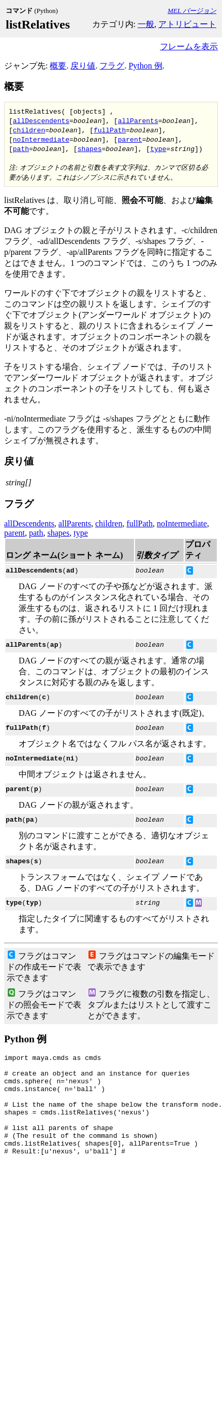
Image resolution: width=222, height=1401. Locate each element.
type (158, 148)
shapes (90, 148)
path (21, 148)
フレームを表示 (189, 46)
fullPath (110, 129)
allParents (138, 120)
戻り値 (82, 65)
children (29, 129)
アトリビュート (187, 24)
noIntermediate (41, 139)
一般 (146, 24)
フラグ (111, 65)
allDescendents (41, 120)
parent (130, 139)
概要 (58, 65)
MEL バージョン (192, 11)
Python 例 (145, 65)
